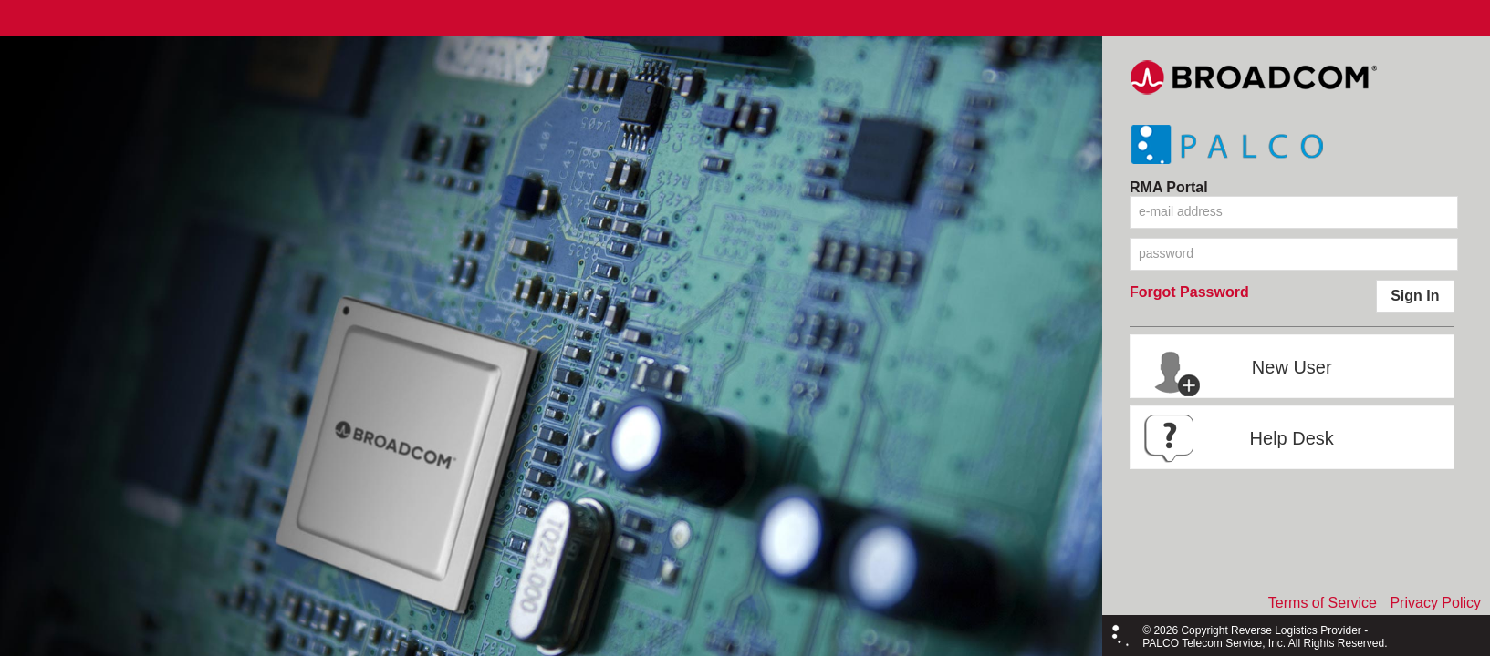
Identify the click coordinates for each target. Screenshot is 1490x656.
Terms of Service (1322, 602)
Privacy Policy (1435, 602)
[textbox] (1294, 212)
